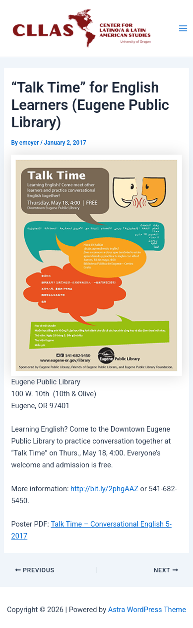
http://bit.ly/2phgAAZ (104, 488)
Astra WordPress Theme (147, 609)
